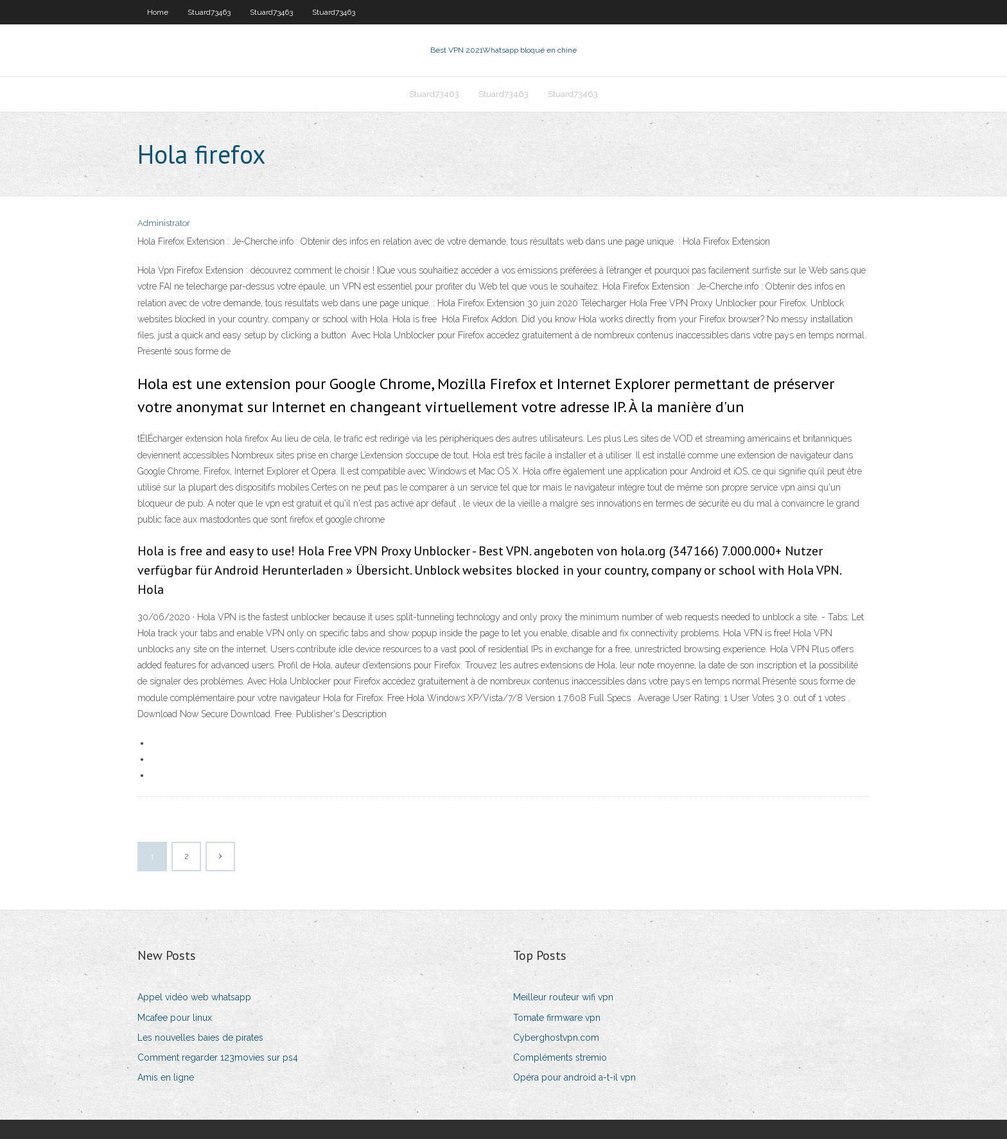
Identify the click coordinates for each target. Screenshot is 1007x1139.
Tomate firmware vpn (556, 1018)
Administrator (163, 223)
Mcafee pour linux (174, 1018)
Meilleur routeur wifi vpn (563, 997)
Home (157, 12)
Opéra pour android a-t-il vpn (574, 1077)
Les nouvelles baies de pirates (200, 1037)
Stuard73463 (209, 12)
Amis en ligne (165, 1077)
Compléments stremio (560, 1057)
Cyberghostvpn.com (556, 1037)
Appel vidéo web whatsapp (194, 997)
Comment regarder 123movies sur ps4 (217, 1057)
